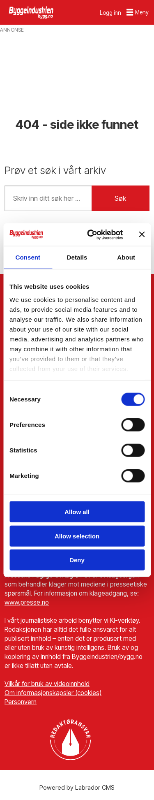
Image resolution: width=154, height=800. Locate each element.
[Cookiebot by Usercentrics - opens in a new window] (91, 234)
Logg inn (110, 12)
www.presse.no (27, 602)
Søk (120, 198)
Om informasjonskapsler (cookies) (53, 693)
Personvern (21, 702)
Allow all (77, 511)
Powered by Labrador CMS (77, 787)
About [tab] (126, 257)
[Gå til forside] (31, 12)
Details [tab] (77, 257)
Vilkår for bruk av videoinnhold (47, 684)
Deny (77, 560)
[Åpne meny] (137, 12)
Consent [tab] (27, 257)
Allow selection (77, 535)
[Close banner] (142, 234)
